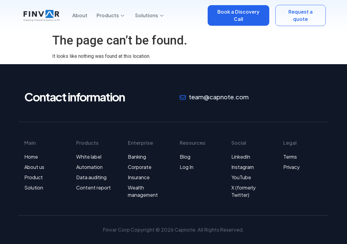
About (79, 15)
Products (110, 15)
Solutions (149, 15)
